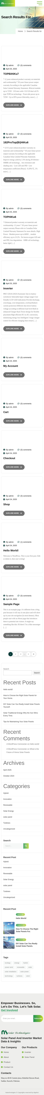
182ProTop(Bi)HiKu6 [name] (15, 142)
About (6, 1057)
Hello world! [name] (11, 550)
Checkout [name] (9, 458)
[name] (7, 3)
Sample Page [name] (11, 604)
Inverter (28, 1052)
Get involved (9, 1010)
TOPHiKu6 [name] (9, 216)
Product (7, 1062)
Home (21, 31)
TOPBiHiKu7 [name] (11, 73)
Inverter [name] (8, 288)
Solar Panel (29, 1057)
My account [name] (10, 365)
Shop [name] (6, 504)
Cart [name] (5, 412)
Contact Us (8, 1067)
